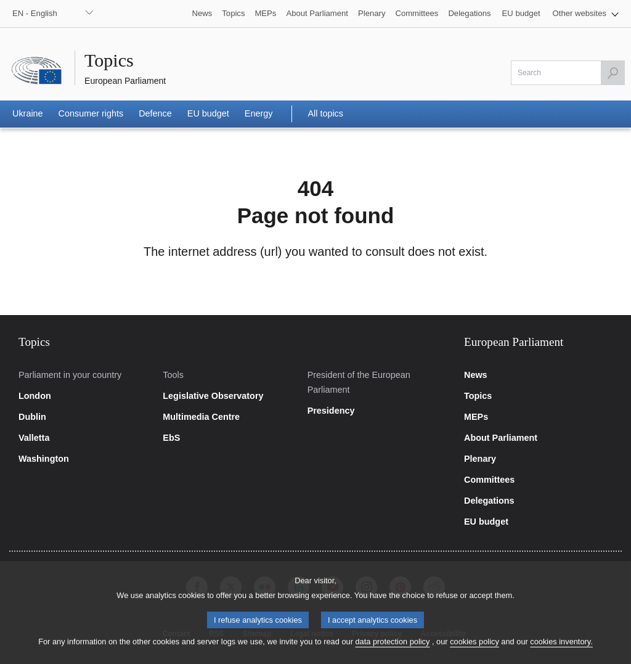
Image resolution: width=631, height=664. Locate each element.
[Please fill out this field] (568, 72)
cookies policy (474, 649)
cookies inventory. (561, 649)
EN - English (34, 13)
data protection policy (392, 649)
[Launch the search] (612, 72)
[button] (586, 13)
